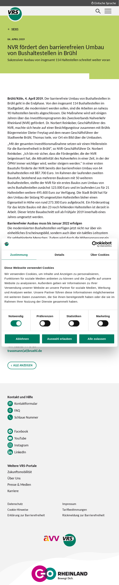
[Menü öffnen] (108, 11)
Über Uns (14, 478)
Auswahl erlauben (59, 338)
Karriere (13, 491)
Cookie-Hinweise (17, 509)
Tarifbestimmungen (74, 509)
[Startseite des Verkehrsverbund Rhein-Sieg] (15, 14)
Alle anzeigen (22, 365)
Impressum (69, 504)
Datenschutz (15, 504)
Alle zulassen (97, 338)
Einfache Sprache (103, 3)
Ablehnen (22, 338)
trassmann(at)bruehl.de (24, 350)
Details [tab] (59, 254)
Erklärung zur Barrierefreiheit (26, 515)
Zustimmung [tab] (19, 254)
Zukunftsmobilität (19, 472)
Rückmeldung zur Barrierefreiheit (83, 515)
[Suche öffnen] (98, 11)
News (14, 29)
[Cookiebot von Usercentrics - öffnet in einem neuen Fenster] (98, 244)
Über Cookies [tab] (100, 254)
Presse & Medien (19, 484)
